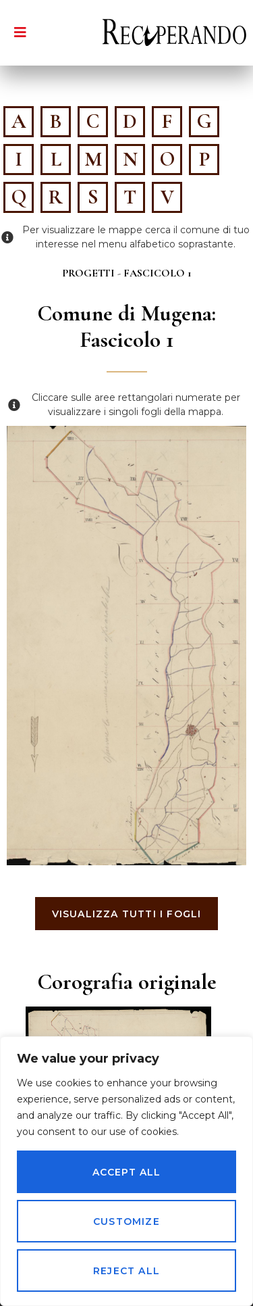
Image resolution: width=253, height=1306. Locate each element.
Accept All (126, 1172)
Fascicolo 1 (157, 273)
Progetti (88, 273)
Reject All (126, 1271)
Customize (126, 1221)
